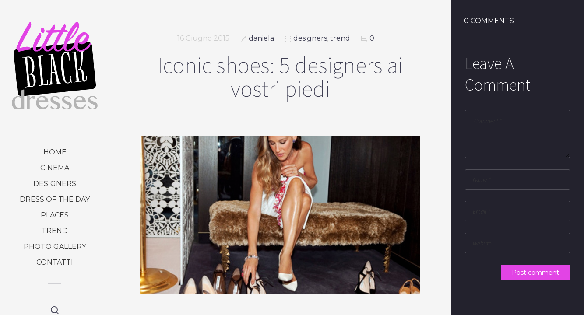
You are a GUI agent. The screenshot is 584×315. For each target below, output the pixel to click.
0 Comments (489, 21)
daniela (261, 38)
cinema (54, 168)
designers (54, 183)
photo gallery (55, 246)
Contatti (54, 262)
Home (55, 152)
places (55, 215)
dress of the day (55, 199)
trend (55, 231)
